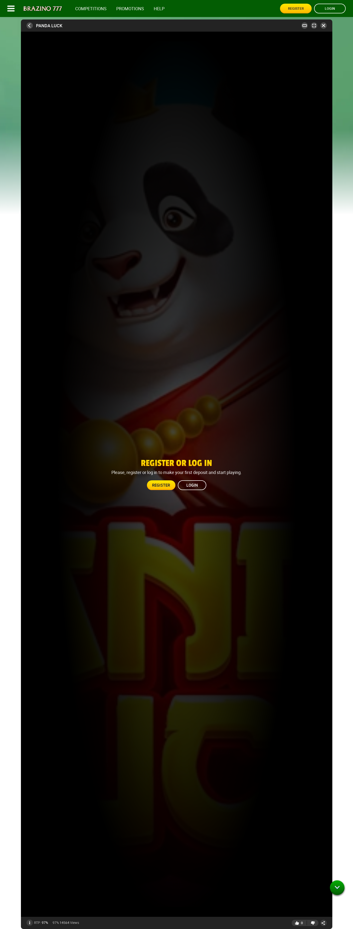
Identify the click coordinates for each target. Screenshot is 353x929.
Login (330, 8)
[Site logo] (42, 8)
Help (159, 8)
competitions (91, 8)
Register (296, 8)
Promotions (130, 8)
